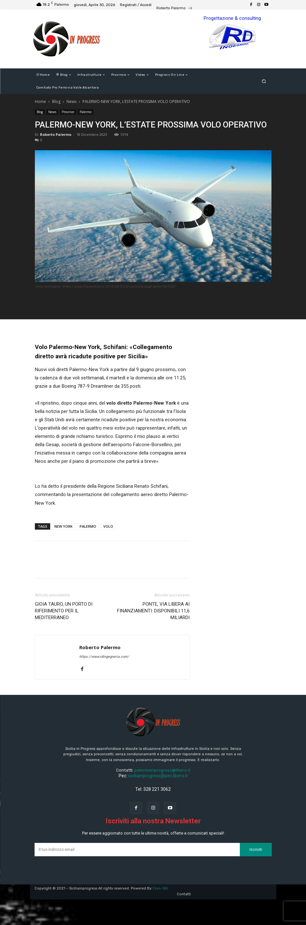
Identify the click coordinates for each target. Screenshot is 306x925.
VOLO (108, 526)
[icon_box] (174, 8)
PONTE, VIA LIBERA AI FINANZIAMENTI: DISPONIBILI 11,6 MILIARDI (153, 610)
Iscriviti (255, 849)
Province (68, 112)
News (71, 101)
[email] (137, 849)
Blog (56, 101)
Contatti (184, 894)
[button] (263, 81)
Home (40, 101)
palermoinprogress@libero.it (162, 770)
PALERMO (88, 526)
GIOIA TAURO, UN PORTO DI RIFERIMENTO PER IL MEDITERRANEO (63, 610)
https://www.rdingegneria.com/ (104, 657)
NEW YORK (63, 526)
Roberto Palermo (55, 134)
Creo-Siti (160, 888)
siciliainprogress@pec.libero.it (158, 775)
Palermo (85, 112)
